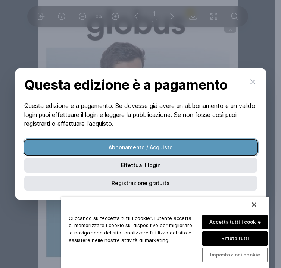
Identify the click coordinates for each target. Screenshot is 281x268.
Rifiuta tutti (235, 238)
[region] (165, 232)
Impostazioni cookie (235, 255)
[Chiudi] (254, 204)
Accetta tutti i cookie (235, 222)
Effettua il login (140, 165)
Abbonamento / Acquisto (141, 147)
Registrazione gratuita (140, 183)
